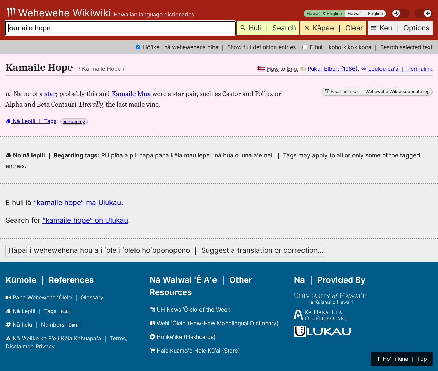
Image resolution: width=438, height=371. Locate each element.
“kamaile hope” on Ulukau (85, 220)
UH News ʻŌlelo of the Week (190, 309)
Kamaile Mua (131, 94)
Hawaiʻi (355, 13)
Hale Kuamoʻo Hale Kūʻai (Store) (195, 350)
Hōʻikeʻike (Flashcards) (183, 336)
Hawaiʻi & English (324, 13)
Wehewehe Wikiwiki (58, 13)
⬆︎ (401, 358)
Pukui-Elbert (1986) (329, 68)
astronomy (74, 121)
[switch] (400, 13)
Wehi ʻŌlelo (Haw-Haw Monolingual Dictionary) (214, 323)
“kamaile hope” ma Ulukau (77, 202)
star (50, 94)
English (375, 13)
